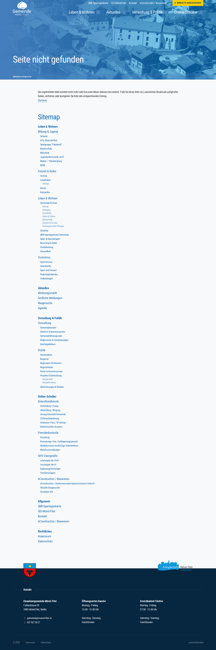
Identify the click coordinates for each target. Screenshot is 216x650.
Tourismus (44, 257)
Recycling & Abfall (49, 243)
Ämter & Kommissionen (51, 372)
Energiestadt (48, 379)
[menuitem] (99, 3)
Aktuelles (44, 288)
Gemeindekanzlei (48, 328)
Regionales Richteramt (51, 363)
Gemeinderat (46, 355)
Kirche (43, 188)
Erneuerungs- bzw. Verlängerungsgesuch (60, 442)
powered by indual (195, 642)
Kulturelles (45, 192)
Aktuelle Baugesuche (50, 488)
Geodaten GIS (47, 492)
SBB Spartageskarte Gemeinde (55, 234)
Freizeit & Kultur (48, 171)
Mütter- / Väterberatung (51, 161)
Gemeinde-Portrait (49, 203)
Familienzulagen (48, 473)
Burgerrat (44, 359)
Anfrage (45, 183)
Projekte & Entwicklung (51, 376)
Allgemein (44, 502)
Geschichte (47, 213)
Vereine (43, 175)
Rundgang (47, 210)
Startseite (42, 100)
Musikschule (46, 148)
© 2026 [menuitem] (16, 642)
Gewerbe (44, 230)
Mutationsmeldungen (50, 450)
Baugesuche (45, 303)
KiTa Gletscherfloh (49, 140)
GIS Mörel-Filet (47, 512)
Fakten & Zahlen (49, 216)
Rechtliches (45, 533)
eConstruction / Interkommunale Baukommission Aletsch (68, 484)
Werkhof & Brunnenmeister (53, 332)
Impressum (45, 538)
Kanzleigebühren (48, 344)
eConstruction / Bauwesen (54, 480)
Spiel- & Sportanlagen (50, 238)
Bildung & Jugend (49, 132)
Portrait (45, 206)
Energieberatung (49, 383)
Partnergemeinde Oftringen (54, 226)
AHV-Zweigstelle (48, 457)
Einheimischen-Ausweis (51, 427)
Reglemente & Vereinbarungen (55, 340)
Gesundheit (45, 251)
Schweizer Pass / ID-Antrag (53, 423)
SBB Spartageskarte (50, 507)
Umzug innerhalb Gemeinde (53, 415)
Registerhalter (47, 367)
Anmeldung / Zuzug (50, 406)
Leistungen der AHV (50, 461)
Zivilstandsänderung (50, 419)
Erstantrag (45, 438)
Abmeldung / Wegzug (51, 411)
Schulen (44, 136)
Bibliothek (45, 152)
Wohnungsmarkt (48, 293)
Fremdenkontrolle (49, 434)
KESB (42, 165)
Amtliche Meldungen (50, 298)
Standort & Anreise (50, 223)
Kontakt (43, 517)
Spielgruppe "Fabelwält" (52, 144)
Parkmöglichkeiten (49, 274)
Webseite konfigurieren (23, 76)
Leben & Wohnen (48, 127)
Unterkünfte (46, 266)
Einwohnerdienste (49, 402)
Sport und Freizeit (48, 270)
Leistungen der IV (48, 465)
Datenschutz (46, 543)
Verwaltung (45, 324)
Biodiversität (48, 219)
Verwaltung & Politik (51, 318)
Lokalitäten (45, 180)
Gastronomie (46, 262)
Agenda (43, 308)
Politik (42, 351)
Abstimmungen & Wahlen (52, 387)
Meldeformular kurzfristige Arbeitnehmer (60, 446)
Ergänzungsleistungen (51, 469)
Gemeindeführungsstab (51, 336)
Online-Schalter (48, 397)
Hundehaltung (47, 247)
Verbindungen (47, 278)
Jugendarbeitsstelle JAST (52, 157)
